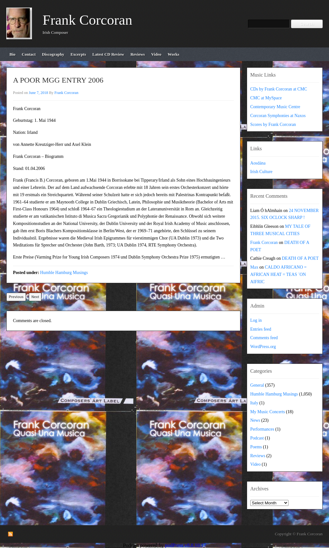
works (173, 54)
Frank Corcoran (88, 20)
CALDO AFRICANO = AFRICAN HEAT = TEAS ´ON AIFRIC (278, 274)
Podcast (257, 438)
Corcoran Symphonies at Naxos (278, 115)
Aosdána (257, 163)
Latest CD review (108, 54)
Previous (16, 297)
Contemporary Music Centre (275, 106)
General (257, 385)
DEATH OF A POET (300, 258)
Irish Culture (261, 171)
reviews (137, 54)
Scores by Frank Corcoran (273, 124)
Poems (256, 447)
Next (35, 297)
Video (255, 464)
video (156, 54)
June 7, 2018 (38, 92)
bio (12, 54)
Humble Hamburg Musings (64, 272)
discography (53, 54)
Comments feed (264, 337)
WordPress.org (263, 346)
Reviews (257, 455)
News (255, 420)
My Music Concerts (267, 411)
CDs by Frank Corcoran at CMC (278, 89)
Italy (254, 403)
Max (254, 267)
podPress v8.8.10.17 (185, 545)
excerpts (78, 54)
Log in (256, 320)
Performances (262, 429)
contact (29, 54)
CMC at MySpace (266, 98)
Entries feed (260, 329)
